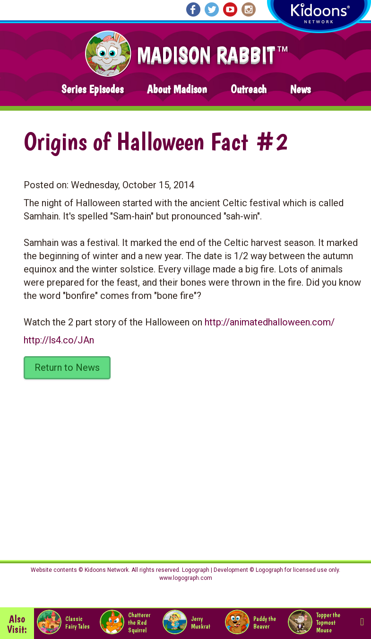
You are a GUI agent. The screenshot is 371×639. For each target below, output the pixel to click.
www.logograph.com (185, 578)
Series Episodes (92, 89)
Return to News (67, 367)
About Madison (177, 89)
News (300, 89)
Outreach (249, 89)
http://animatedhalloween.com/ (270, 322)
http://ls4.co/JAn (59, 340)
